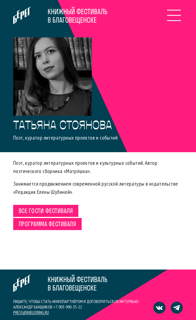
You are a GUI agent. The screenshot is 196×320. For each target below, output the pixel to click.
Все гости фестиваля (46, 211)
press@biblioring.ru (31, 312)
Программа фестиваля (47, 224)
